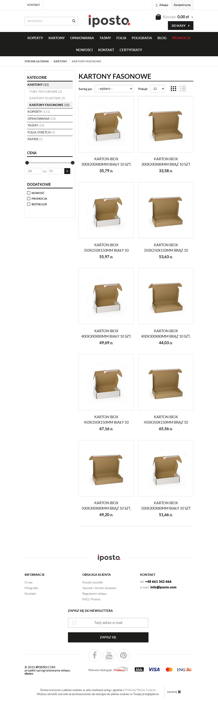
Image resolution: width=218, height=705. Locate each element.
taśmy (105, 38)
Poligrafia (142, 38)
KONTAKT (106, 50)
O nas (28, 582)
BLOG (162, 38)
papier (35, 139)
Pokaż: (143, 89)
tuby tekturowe (45, 91)
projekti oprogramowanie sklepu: (48, 672)
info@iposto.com (163, 587)
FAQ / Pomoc (91, 599)
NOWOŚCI (84, 50)
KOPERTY (35, 38)
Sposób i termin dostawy (99, 588)
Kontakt (33, 4)
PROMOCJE (181, 38)
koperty (39, 111)
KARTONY (57, 38)
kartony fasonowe (49, 105)
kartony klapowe (47, 98)
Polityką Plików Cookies (140, 690)
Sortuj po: (86, 89)
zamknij (174, 691)
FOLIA (121, 38)
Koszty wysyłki (92, 582)
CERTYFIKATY (131, 50)
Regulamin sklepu (94, 593)
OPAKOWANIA (82, 38)
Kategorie (37, 77)
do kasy (181, 25)
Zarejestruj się (182, 4)
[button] (67, 171)
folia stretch (41, 132)
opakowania (42, 118)
